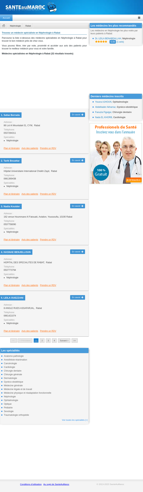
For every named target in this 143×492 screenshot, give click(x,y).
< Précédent (25, 340)
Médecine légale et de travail (18, 389)
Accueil (6, 18)
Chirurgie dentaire (12, 371)
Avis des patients (30, 148)
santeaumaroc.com (71, 7)
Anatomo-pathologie (14, 356)
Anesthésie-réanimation (15, 359)
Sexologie (9, 411)
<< (13, 340)
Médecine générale (13, 385)
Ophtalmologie (11, 400)
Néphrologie (15, 26)
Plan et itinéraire (12, 148)
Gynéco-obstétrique (13, 382)
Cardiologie (9, 367)
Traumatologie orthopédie (16, 415)
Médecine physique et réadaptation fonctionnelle (27, 393)
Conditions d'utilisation (31, 484)
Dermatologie (10, 378)
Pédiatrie (8, 407)
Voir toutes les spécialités (75, 420)
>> (74, 340)
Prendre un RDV (48, 148)
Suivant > (64, 340)
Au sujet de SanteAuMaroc (56, 484)
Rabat (28, 26)
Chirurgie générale (13, 374)
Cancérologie (10, 363)
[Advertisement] (44, 83)
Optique (8, 404)
